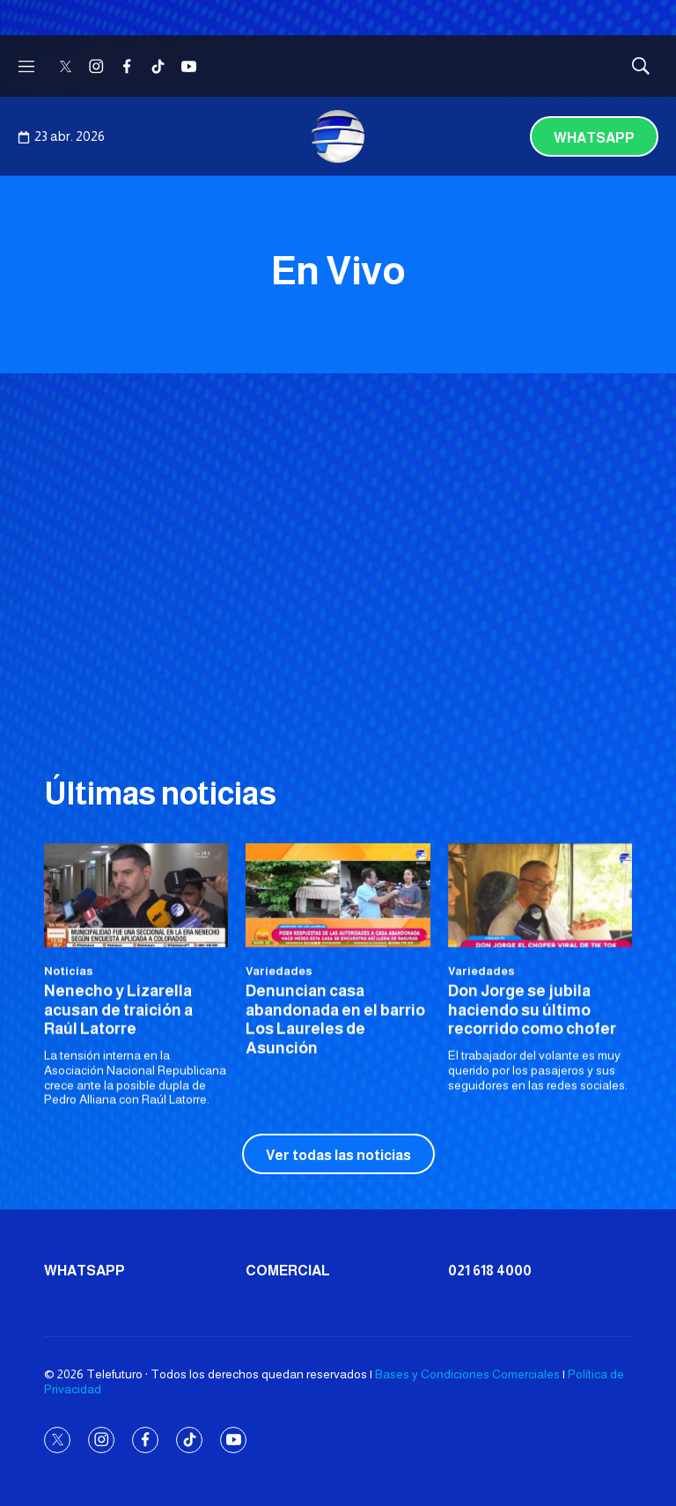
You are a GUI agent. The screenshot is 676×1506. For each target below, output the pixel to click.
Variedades (279, 1192)
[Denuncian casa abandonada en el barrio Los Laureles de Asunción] (338, 1117)
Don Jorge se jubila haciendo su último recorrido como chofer (532, 1232)
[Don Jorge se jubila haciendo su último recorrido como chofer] (540, 1117)
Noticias (68, 1192)
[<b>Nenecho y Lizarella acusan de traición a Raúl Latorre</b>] (136, 1117)
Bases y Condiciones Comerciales (467, 1374)
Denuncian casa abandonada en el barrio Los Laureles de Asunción (335, 1241)
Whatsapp (594, 137)
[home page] (338, 136)
